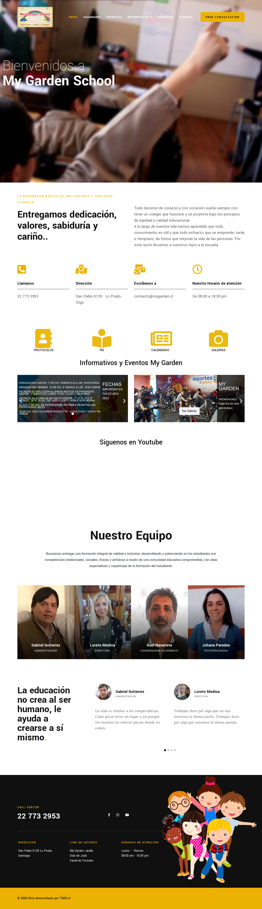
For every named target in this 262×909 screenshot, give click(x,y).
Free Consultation (222, 17)
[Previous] (21, 398)
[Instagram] (117, 815)
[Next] (124, 398)
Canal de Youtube (81, 860)
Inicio (73, 17)
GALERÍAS (218, 350)
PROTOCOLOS (43, 350)
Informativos (138, 17)
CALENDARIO (160, 350)
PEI (102, 350)
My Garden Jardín (81, 851)
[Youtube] (127, 815)
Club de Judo (78, 856)
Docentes (114, 17)
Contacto (165, 17)
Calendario (92, 17)
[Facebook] (109, 815)
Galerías (185, 17)
